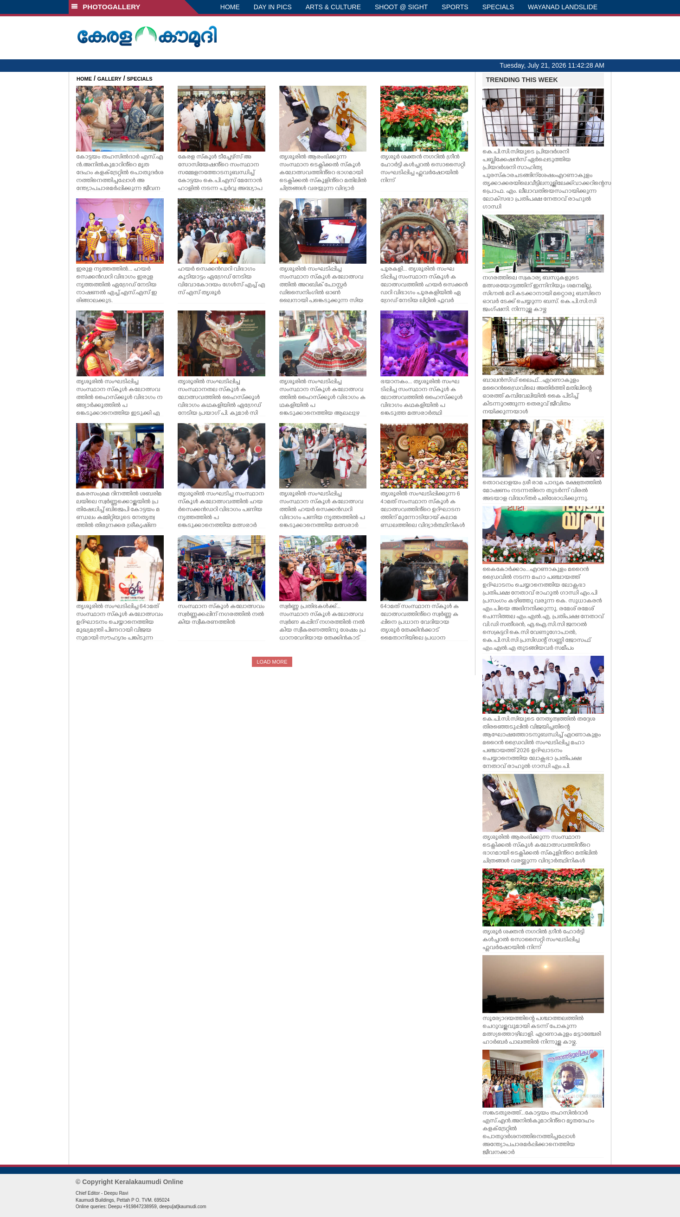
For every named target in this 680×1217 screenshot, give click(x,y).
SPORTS (455, 7)
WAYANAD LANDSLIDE (562, 7)
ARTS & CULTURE (333, 7)
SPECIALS (498, 7)
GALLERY (109, 79)
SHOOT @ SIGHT (401, 7)
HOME (230, 7)
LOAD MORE (272, 662)
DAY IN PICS (273, 7)
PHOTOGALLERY (106, 7)
